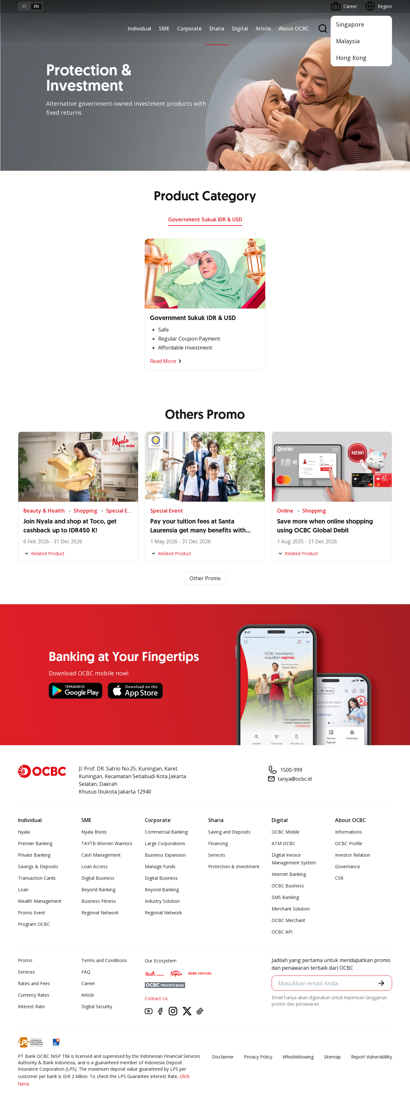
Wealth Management (40, 901)
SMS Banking (285, 897)
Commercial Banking (166, 832)
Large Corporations (165, 844)
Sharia (216, 28)
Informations (348, 832)
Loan (23, 890)
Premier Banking (35, 844)
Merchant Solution (291, 909)
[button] (381, 983)
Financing (218, 844)
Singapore (350, 24)
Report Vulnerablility (371, 1057)
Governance (347, 867)
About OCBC (294, 28)
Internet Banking (289, 874)
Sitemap (332, 1057)
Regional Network (100, 913)
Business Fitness (98, 901)
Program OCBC (34, 924)
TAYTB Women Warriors (106, 844)
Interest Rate (31, 1007)
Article (263, 28)
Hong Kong (351, 58)
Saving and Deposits (229, 832)
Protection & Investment (233, 867)
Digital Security (96, 1007)
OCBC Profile (348, 844)
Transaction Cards (37, 878)
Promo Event (31, 913)
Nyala (24, 832)
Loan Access (94, 867)
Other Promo (205, 578)
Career (88, 984)
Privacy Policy (258, 1057)
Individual (139, 28)
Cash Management (101, 855)
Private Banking (34, 855)
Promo (25, 961)
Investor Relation (352, 855)
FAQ (85, 972)
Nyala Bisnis (94, 832)
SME (164, 28)
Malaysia (348, 41)
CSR (339, 878)
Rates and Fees (34, 984)
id (24, 6)
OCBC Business (288, 886)
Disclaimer (223, 1057)
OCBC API (282, 932)
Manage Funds (160, 867)
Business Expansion (165, 855)
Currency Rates (33, 995)
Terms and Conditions (104, 961)
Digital (240, 28)
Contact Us (156, 999)
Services (216, 855)
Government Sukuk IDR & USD (205, 219)
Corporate (189, 28)
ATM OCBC (283, 844)
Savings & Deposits (38, 867)
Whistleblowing (298, 1057)
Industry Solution (162, 901)
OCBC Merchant (288, 921)
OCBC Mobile (285, 832)
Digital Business (97, 878)
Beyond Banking (98, 890)
